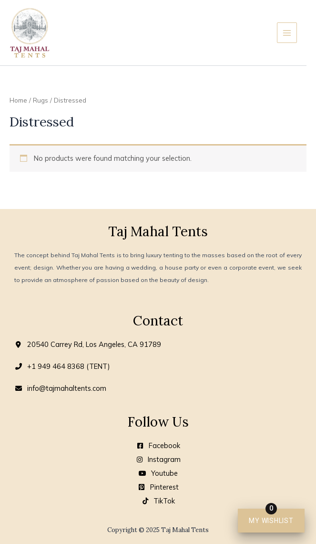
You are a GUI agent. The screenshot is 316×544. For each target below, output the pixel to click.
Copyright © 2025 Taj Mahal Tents (158, 530)
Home (18, 100)
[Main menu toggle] (287, 32)
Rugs (40, 100)
